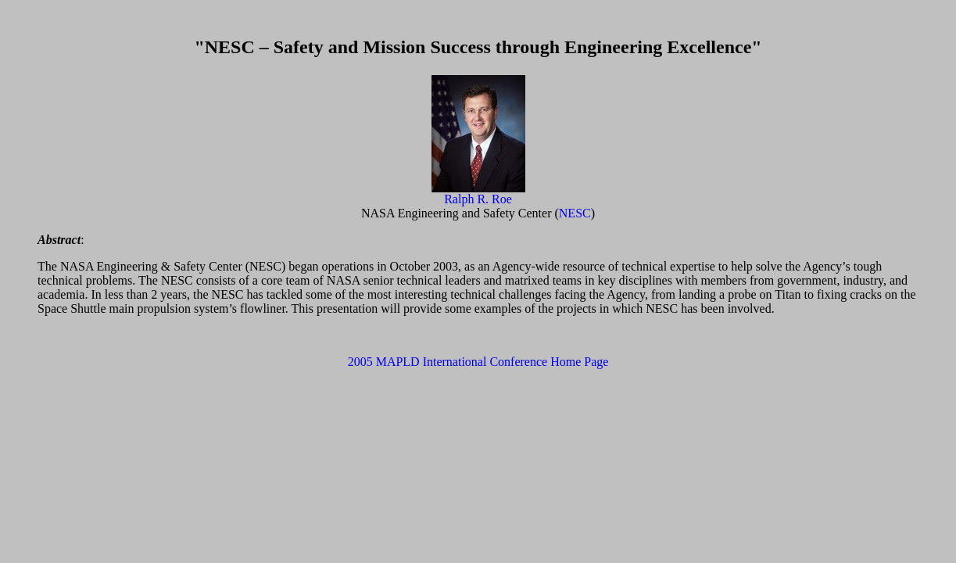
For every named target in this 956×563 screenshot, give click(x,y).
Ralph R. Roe (478, 199)
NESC (575, 213)
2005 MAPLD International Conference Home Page (478, 361)
